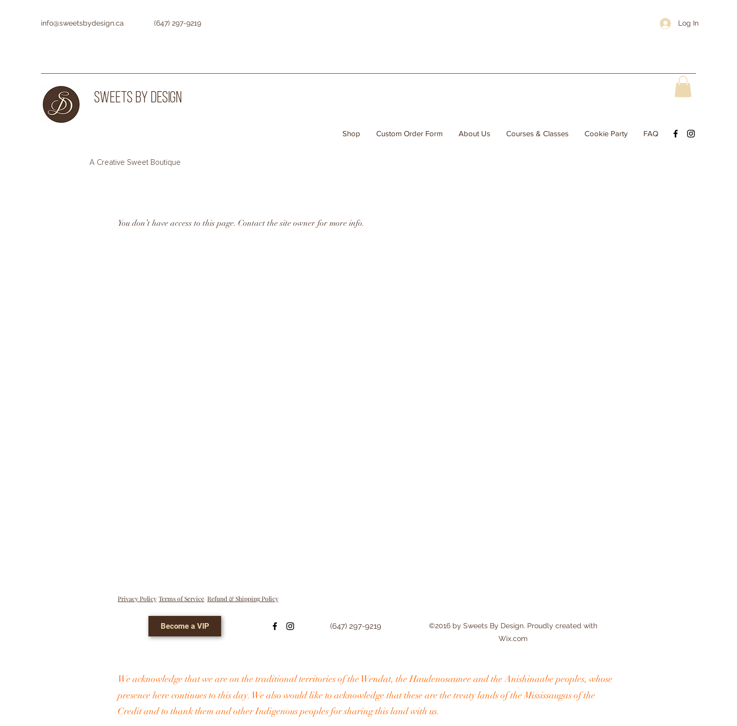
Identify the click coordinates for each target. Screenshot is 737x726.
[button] (683, 86)
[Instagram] (691, 134)
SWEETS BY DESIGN (138, 98)
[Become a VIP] (184, 626)
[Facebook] (675, 134)
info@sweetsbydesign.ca (82, 23)
